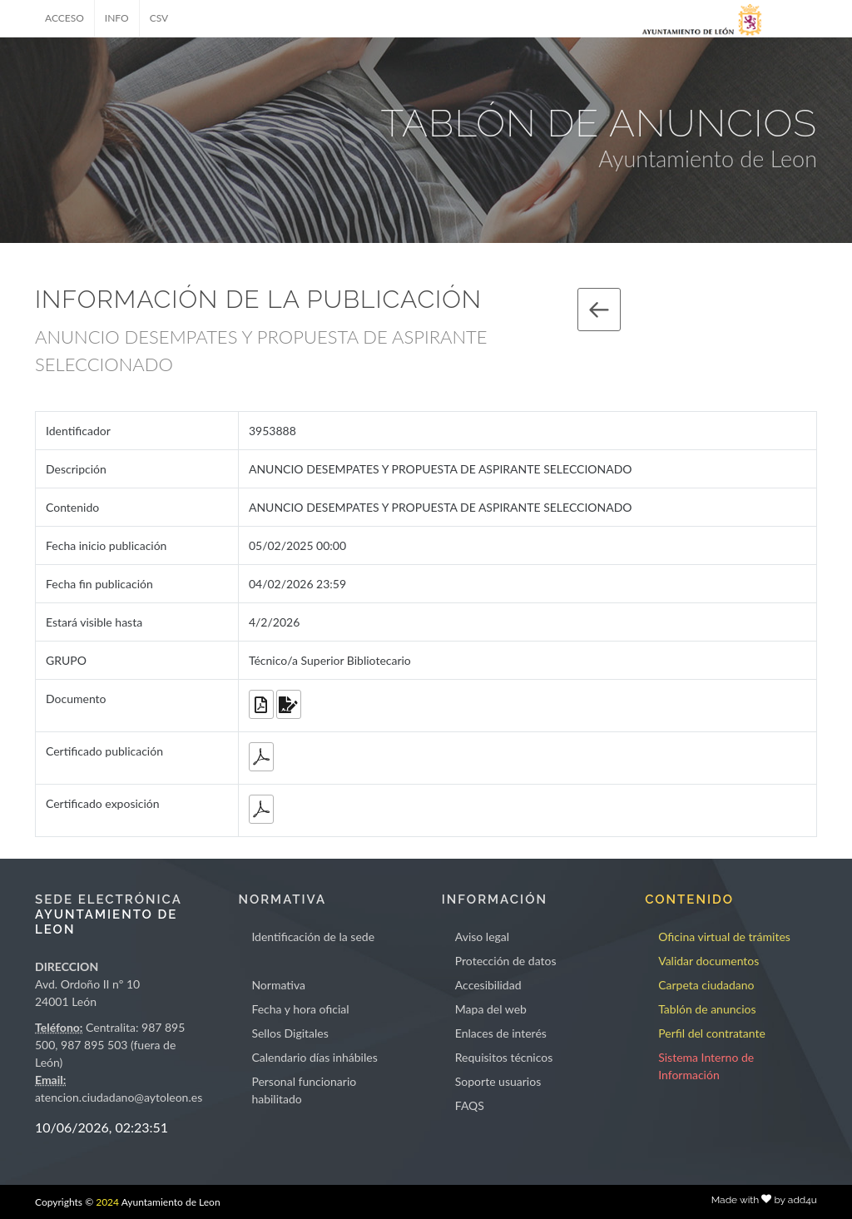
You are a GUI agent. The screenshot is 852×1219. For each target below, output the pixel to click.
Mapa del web (491, 1009)
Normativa (278, 985)
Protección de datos (506, 961)
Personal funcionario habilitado (303, 1090)
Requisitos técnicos (504, 1057)
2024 (107, 1202)
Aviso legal (482, 936)
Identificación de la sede (312, 936)
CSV (159, 18)
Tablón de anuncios (706, 1009)
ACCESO (64, 18)
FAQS (469, 1105)
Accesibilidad (488, 985)
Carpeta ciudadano (706, 985)
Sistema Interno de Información (706, 1066)
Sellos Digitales (289, 1033)
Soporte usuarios (498, 1081)
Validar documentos (708, 961)
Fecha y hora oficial (300, 1009)
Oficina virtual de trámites (724, 936)
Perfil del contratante (711, 1033)
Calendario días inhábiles (314, 1057)
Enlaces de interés (501, 1033)
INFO (117, 18)
